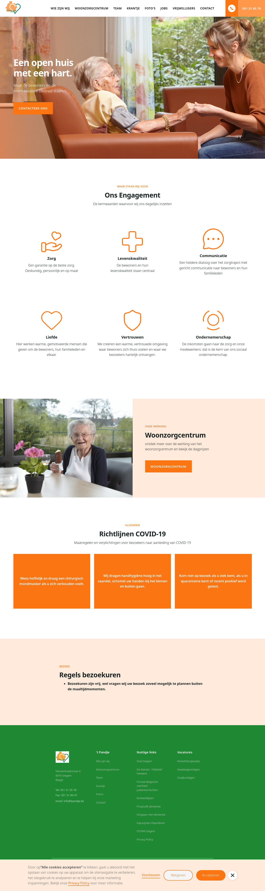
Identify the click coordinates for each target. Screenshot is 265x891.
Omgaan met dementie (151, 814)
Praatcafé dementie (149, 806)
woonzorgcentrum (168, 466)
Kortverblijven (145, 798)
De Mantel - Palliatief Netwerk (149, 772)
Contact (101, 802)
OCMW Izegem (146, 831)
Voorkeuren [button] (151, 875)
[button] (232, 875)
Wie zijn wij (103, 761)
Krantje (100, 786)
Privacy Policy (78, 883)
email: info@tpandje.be (70, 801)
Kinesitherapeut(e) (188, 761)
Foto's (99, 794)
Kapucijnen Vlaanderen (151, 823)
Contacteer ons (33, 108)
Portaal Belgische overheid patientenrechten (147, 786)
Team (99, 777)
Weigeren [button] (178, 875)
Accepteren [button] (210, 875)
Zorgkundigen (186, 777)
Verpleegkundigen (188, 769)
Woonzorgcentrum (107, 769)
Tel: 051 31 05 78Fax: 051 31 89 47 (66, 792)
